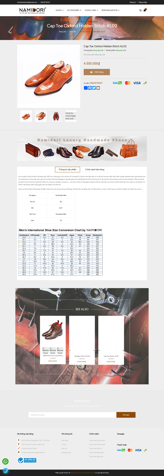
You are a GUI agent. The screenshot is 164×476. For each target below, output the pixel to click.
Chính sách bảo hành (96, 452)
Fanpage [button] (120, 434)
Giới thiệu (65, 440)
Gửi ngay (126, 415)
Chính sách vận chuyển (97, 444)
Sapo (107, 473)
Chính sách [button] (94, 434)
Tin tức (64, 444)
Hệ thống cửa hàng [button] (25, 434)
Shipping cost (66, 452)
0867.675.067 (32, 448)
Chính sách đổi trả (95, 448)
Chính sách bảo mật (96, 456)
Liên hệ (64, 448)
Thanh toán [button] (122, 445)
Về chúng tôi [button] (67, 434)
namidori (53, 358)
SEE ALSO (82, 309)
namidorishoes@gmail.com (27, 2)
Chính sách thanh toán (97, 440)
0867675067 (45, 2)
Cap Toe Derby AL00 (111, 356)
